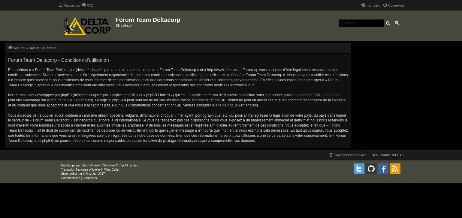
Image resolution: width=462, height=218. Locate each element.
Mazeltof (91, 173)
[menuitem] (87, 5)
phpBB (85, 165)
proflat (73, 173)
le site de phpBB (60, 100)
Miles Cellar (111, 169)
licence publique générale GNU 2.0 (300, 95)
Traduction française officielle (80, 169)
